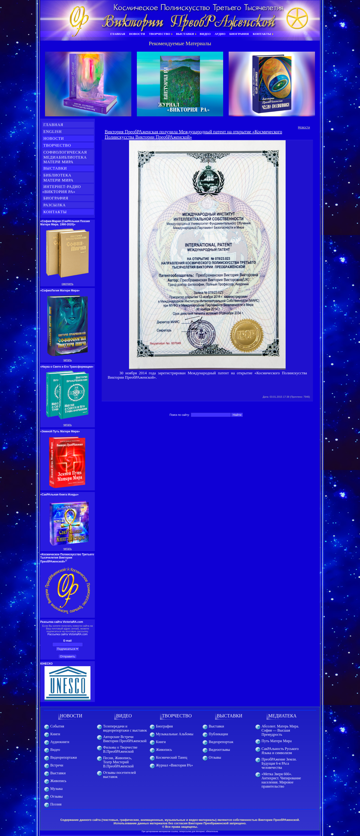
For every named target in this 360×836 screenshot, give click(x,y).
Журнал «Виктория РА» (174, 765)
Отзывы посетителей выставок (119, 775)
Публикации (218, 734)
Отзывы (56, 796)
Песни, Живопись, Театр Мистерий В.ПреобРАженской (118, 762)
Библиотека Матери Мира (61, 177)
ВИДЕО (124, 715)
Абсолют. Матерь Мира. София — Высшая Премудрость (280, 730)
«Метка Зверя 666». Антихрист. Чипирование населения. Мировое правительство (281, 780)
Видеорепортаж (221, 742)
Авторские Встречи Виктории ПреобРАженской (124, 739)
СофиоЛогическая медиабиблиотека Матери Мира (64, 157)
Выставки (55, 168)
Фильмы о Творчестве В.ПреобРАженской (120, 749)
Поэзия (56, 804)
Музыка (56, 789)
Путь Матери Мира (277, 741)
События (57, 726)
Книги (55, 734)
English (52, 131)
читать (67, 360)
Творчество (57, 145)
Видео (55, 750)
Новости (53, 138)
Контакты (55, 212)
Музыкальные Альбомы (174, 734)
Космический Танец (171, 757)
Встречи (56, 765)
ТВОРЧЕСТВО (177, 715)
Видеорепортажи (63, 757)
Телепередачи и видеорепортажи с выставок (125, 728)
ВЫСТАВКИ (229, 715)
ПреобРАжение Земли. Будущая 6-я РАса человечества (279, 763)
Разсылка (54, 205)
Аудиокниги (59, 742)
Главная (53, 125)
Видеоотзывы (219, 750)
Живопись (58, 781)
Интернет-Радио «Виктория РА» (61, 189)
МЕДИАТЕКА (282, 715)
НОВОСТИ (71, 715)
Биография (55, 198)
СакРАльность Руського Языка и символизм (280, 751)
